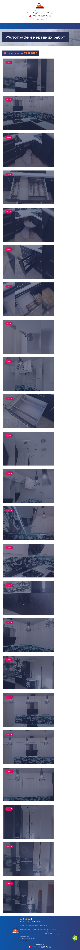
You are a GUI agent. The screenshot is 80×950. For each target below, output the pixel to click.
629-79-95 (41, 16)
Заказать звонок (40, 19)
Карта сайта (40, 944)
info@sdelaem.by (25, 940)
